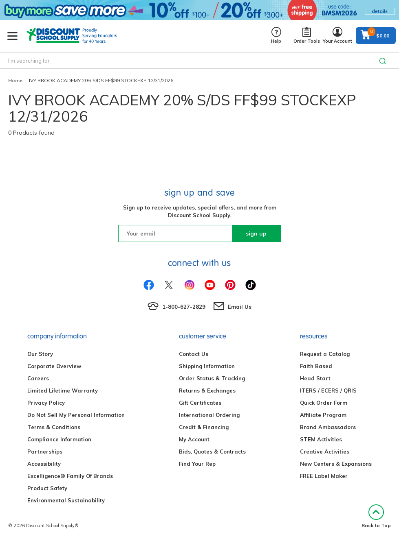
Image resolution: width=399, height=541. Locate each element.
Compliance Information (59, 439)
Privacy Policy (46, 402)
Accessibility (44, 463)
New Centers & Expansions (336, 463)
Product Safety (47, 488)
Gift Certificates (200, 402)
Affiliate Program (323, 415)
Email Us (239, 306)
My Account (194, 439)
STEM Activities (321, 439)
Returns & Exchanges (207, 390)
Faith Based (316, 366)
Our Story (40, 354)
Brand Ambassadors (328, 427)
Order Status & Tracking (212, 378)
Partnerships (44, 451)
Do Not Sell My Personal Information (76, 415)
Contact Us (193, 354)
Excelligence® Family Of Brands (70, 476)
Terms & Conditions (53, 427)
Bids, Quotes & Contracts (212, 451)
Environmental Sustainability (66, 500)
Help (276, 35)
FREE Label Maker (324, 476)
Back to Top (376, 516)
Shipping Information (207, 366)
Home (15, 80)
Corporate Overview (54, 366)
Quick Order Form (323, 402)
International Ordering (209, 415)
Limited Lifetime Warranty (62, 390)
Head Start (315, 378)
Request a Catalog (325, 354)
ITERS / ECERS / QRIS (328, 390)
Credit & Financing (204, 427)
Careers (38, 378)
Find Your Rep (197, 463)
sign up (256, 233)
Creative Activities (324, 451)
